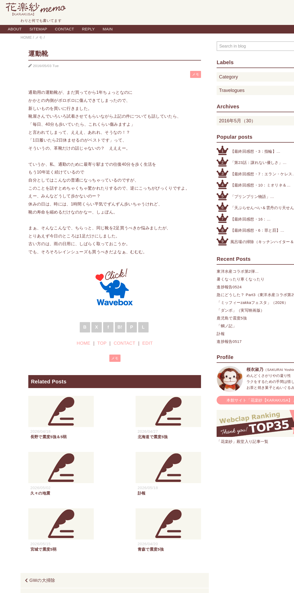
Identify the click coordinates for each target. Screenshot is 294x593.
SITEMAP (38, 29)
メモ (195, 74)
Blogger (141, 583)
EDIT (147, 343)
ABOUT (15, 29)
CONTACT (64, 29)
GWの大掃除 (42, 524)
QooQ (172, 583)
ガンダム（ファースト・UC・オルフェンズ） (154, 539)
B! (119, 327)
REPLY (88, 29)
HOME (83, 343)
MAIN (108, 29)
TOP (101, 343)
